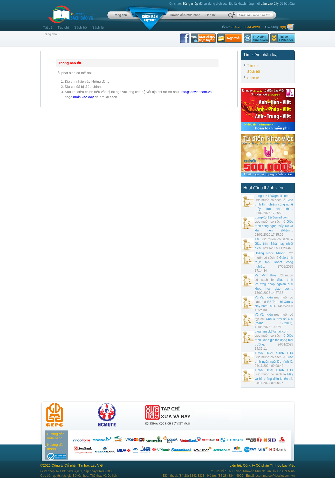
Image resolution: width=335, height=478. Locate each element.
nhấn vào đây (83, 97)
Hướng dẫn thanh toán (56, 447)
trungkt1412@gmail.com (272, 196)
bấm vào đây (270, 3)
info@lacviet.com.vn (196, 92)
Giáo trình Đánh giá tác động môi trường (274, 340)
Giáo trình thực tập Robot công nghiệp (274, 262)
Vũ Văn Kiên (264, 297)
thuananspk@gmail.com (271, 331)
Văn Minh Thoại (266, 275)
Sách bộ (80, 27)
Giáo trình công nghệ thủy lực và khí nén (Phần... (274, 226)
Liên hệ (211, 15)
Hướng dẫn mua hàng (185, 15)
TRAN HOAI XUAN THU (274, 353)
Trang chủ (120, 15)
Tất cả (47, 27)
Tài (257, 239)
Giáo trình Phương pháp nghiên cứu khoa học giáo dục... (274, 284)
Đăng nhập (190, 3)
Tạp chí (63, 27)
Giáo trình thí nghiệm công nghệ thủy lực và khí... (274, 204)
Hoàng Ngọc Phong (270, 253)
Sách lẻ (98, 27)
